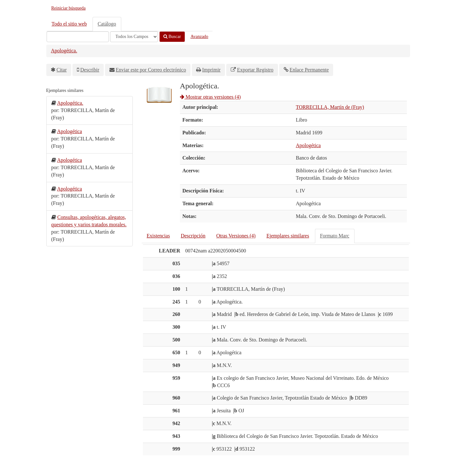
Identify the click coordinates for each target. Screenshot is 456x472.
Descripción (193, 235)
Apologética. (64, 50)
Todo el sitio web (69, 23)
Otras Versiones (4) (236, 235)
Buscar (172, 36)
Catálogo (107, 23)
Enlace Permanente (309, 69)
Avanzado (199, 36)
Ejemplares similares (287, 235)
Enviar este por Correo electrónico (151, 69)
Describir (90, 69)
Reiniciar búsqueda (68, 8)
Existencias (158, 235)
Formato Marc (334, 235)
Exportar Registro (255, 69)
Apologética (308, 145)
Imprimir (211, 69)
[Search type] (134, 36)
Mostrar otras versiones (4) (210, 97)
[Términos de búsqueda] (78, 36)
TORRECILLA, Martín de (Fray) (330, 107)
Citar (61, 69)
